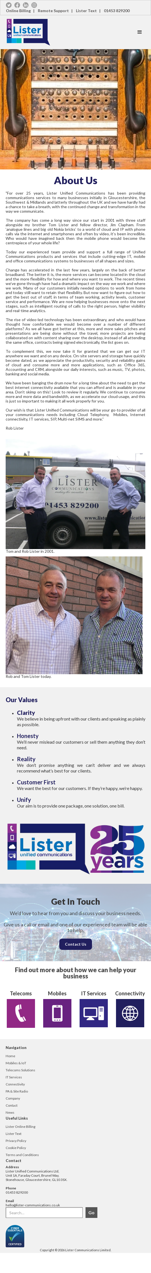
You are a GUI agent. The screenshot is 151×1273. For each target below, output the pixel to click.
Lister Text (13, 1133)
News (10, 1112)
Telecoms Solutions (20, 1070)
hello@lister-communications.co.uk (33, 1205)
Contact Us (75, 944)
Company (13, 1098)
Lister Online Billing (20, 1126)
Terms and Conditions (22, 1155)
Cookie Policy (16, 1148)
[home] (67, 32)
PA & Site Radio (17, 1091)
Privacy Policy (16, 1141)
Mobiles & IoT (16, 1063)
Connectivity (15, 1084)
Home (10, 1056)
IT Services (14, 1077)
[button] (139, 32)
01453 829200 (117, 10)
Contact (11, 1105)
